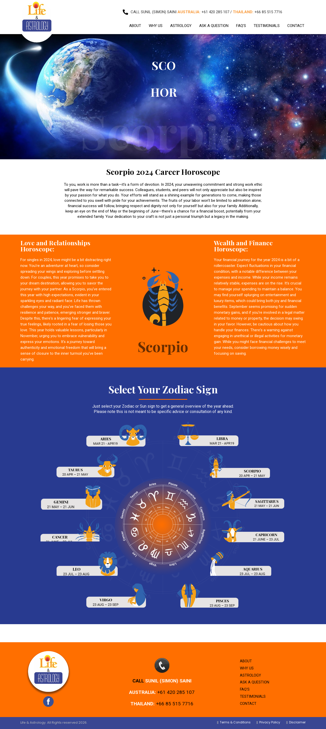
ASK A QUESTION (213, 23)
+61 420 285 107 (176, 687)
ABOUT (135, 23)
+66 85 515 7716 (174, 699)
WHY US (155, 23)
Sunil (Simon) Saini (168, 676)
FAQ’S (241, 23)
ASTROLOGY (181, 23)
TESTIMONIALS (267, 23)
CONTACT (295, 23)
